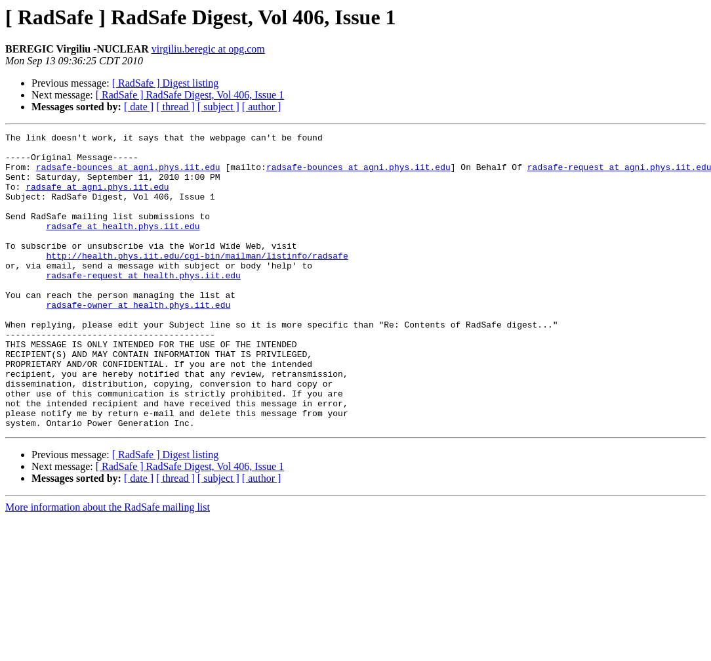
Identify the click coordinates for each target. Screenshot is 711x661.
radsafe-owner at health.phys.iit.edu (138, 340)
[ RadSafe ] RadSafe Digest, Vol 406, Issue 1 (190, 94)
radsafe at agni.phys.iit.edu (97, 198)
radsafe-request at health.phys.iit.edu (143, 304)
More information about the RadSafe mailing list (107, 566)
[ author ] (261, 106)
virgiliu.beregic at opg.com (208, 48)
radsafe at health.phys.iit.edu (122, 245)
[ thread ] (175, 106)
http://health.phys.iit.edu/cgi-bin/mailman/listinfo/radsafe (197, 281)
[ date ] (138, 106)
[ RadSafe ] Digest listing (165, 83)
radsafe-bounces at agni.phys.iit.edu (128, 175)
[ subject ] (218, 106)
